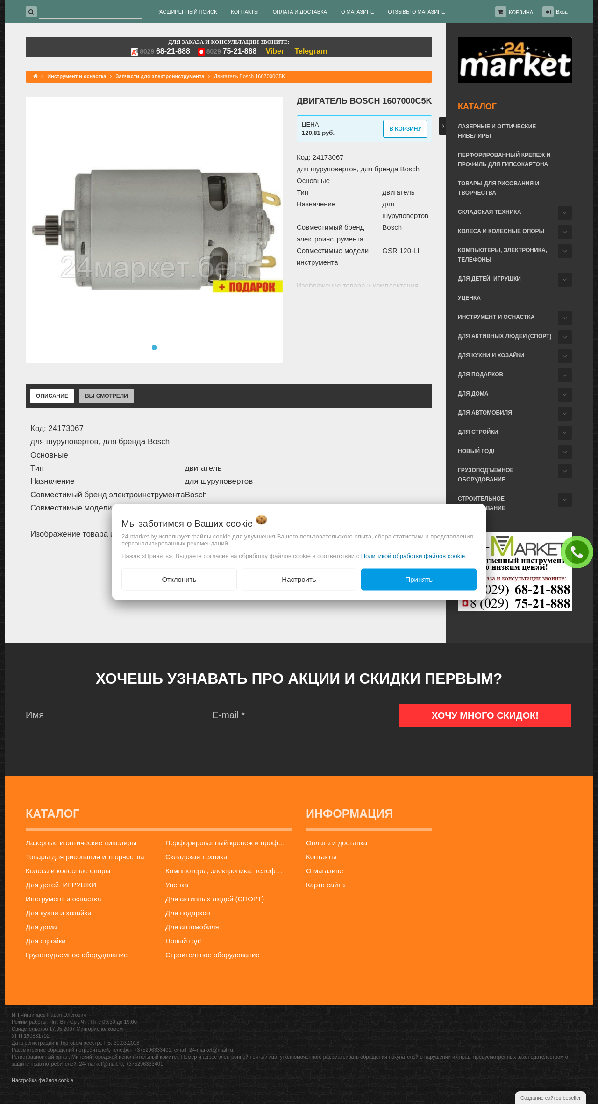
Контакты (321, 857)
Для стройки (478, 432)
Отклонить (179, 579)
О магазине (324, 871)
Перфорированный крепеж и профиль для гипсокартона (504, 160)
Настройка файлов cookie (42, 1080)
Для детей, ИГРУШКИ (489, 279)
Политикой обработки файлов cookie (413, 555)
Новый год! (476, 451)
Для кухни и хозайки (491, 355)
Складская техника (489, 212)
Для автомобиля (485, 413)
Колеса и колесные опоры (501, 231)
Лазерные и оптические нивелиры (497, 131)
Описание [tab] (52, 396)
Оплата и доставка (336, 843)
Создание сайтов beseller (550, 1098)
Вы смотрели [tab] (106, 396)
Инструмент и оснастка (496, 317)
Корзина (521, 12)
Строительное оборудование (481, 503)
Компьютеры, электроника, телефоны (502, 255)
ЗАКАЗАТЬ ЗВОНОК (579, 551)
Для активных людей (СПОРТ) (504, 336)
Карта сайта (325, 885)
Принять (419, 579)
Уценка (469, 298)
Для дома (473, 393)
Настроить (299, 579)
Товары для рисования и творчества (498, 188)
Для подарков (480, 374)
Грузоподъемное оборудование (486, 475)
